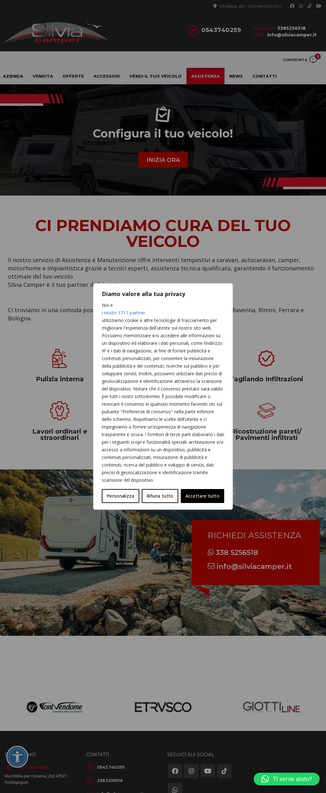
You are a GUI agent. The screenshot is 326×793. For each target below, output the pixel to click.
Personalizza (120, 496)
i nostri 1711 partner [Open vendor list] (123, 313)
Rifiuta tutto (160, 496)
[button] (287, 779)
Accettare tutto (203, 496)
